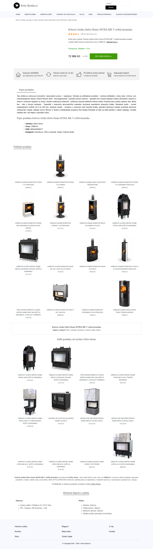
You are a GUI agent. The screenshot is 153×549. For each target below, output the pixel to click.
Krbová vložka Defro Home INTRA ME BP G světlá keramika (61, 464)
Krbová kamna (30, 14)
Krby (90, 14)
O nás (111, 526)
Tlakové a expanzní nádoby (126, 14)
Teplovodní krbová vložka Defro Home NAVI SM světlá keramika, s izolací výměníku (28, 312)
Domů (18, 14)
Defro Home (78, 42)
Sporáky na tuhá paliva (66, 14)
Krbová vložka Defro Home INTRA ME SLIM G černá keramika (123, 377)
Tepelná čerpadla (104, 14)
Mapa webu (66, 531)
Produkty (22, 20)
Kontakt (112, 531)
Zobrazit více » (112, 42)
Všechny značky (21, 526)
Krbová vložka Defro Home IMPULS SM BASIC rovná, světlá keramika (28, 269)
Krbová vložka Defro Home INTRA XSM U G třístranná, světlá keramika (30, 420)
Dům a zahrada (38, 20)
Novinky (18, 531)
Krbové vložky (46, 14)
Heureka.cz (30, 20)
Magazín (65, 526)
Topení (98, 330)
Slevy (17, 536)
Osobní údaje (67, 536)
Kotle (82, 14)
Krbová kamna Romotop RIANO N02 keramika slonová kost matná (28, 225)
